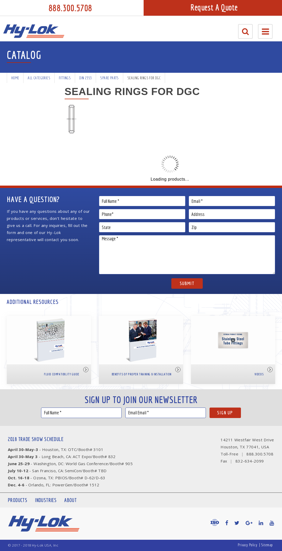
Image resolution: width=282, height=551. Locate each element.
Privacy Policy (247, 545)
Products (17, 500)
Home (15, 78)
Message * (187, 254)
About (70, 500)
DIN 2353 (85, 78)
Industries (46, 500)
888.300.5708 (70, 8)
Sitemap (267, 545)
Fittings (65, 78)
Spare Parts (109, 78)
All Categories (39, 78)
